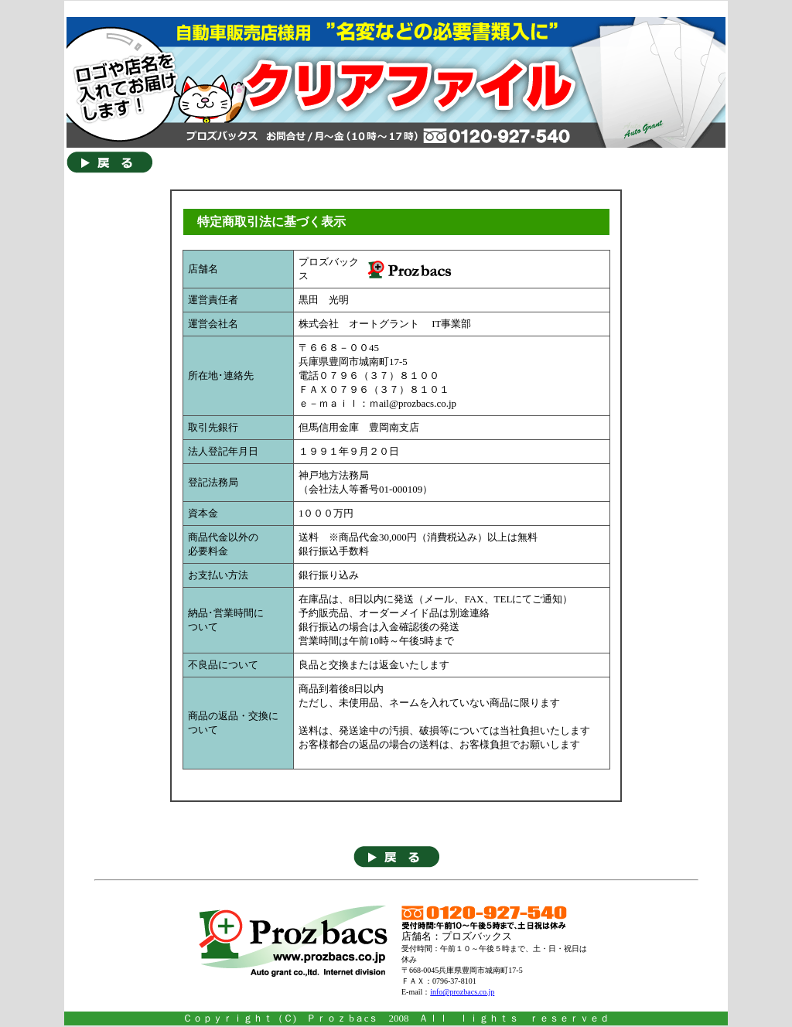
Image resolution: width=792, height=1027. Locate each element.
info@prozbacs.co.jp (462, 992)
